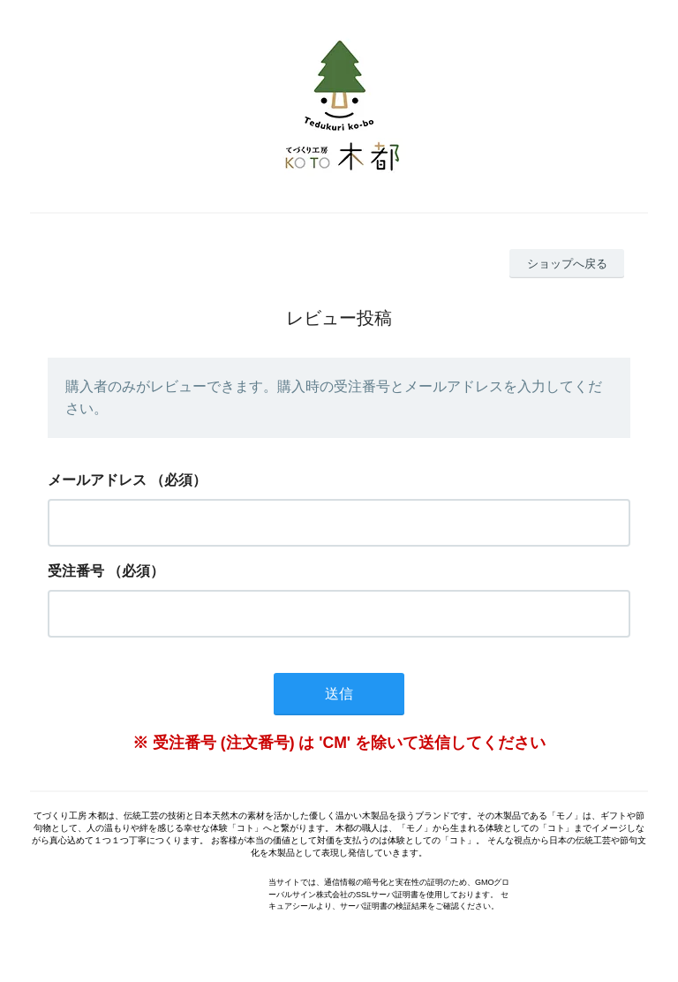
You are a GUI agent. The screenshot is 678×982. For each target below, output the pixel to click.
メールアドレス (97, 479)
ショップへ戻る (567, 263)
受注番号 (76, 570)
